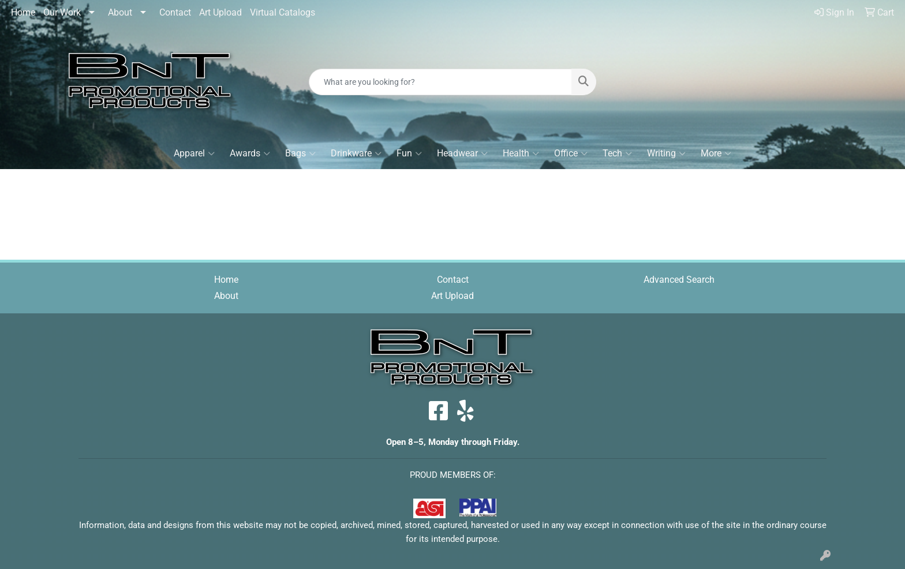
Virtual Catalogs (282, 12)
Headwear (462, 153)
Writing (666, 153)
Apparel (194, 153)
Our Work (62, 12)
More (716, 153)
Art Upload (220, 12)
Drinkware (356, 153)
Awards (250, 153)
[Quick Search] (441, 82)
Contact (175, 12)
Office (571, 153)
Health (521, 153)
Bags (300, 153)
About (120, 12)
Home (23, 12)
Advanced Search (679, 279)
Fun (409, 153)
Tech (617, 153)
